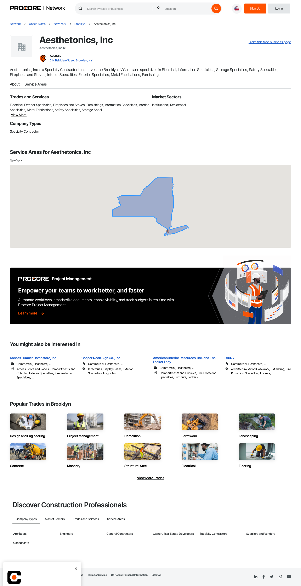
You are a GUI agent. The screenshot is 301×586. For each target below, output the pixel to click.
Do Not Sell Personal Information (129, 574)
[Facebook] (263, 577)
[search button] (216, 8)
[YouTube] (289, 577)
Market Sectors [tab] (55, 519)
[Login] (279, 8)
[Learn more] (31, 313)
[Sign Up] (255, 8)
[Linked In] (255, 577)
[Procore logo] (25, 8)
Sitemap (156, 574)
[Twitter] (271, 577)
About (15, 84)
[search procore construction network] (117, 8)
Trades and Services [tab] (86, 519)
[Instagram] (280, 577)
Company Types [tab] (26, 519)
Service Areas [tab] (116, 519)
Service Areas (36, 84)
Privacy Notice (75, 574)
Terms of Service (97, 574)
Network (55, 8)
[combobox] (186, 8)
